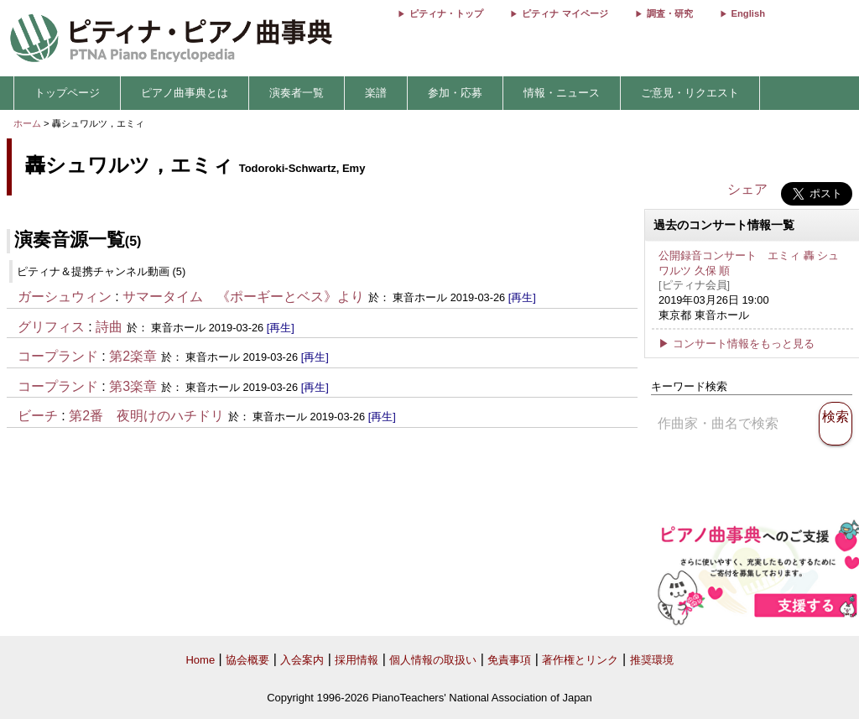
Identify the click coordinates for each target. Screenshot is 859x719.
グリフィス (51, 327)
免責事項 (509, 660)
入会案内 (302, 660)
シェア (747, 189)
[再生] (522, 297)
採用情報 (356, 660)
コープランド (58, 356)
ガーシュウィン (65, 296)
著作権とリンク (580, 660)
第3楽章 (133, 386)
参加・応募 (455, 92)
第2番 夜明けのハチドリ (146, 416)
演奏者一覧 (296, 92)
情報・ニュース (561, 92)
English (748, 13)
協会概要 (247, 660)
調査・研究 (670, 13)
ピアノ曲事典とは (184, 92)
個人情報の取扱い (432, 660)
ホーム (27, 123)
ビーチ (38, 416)
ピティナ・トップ (446, 13)
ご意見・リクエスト (690, 92)
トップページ (67, 92)
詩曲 (109, 327)
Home (200, 660)
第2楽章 (133, 356)
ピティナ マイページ (564, 13)
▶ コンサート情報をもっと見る (737, 343)
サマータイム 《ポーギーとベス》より (243, 296)
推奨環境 (652, 660)
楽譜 (376, 92)
